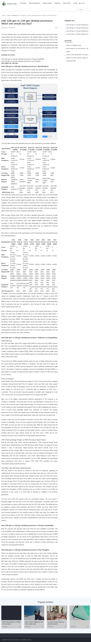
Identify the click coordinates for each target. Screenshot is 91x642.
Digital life (57, 3)
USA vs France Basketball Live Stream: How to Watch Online (78, 54)
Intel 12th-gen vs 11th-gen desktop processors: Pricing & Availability (78, 31)
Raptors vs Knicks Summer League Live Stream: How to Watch (78, 57)
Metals (68, 51)
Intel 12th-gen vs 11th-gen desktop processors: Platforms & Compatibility (78, 28)
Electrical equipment (34, 3)
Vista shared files (71, 61)
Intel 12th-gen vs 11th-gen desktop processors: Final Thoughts (78, 34)
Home (8, 15)
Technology (23, 3)
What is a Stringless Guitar (73, 45)
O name (75, 3)
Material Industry (47, 3)
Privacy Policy (66, 3)
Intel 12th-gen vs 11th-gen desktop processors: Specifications (78, 25)
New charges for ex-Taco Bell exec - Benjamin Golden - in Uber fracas (78, 48)
